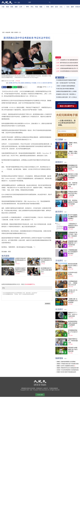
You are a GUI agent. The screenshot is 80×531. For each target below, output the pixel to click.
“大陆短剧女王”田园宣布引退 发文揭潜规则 (73, 225)
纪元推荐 (61, 77)
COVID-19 (39, 82)
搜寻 (49, 2)
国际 (16, 7)
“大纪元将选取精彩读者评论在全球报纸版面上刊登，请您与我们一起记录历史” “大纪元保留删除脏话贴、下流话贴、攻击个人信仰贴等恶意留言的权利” (27, 296)
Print (24, 87)
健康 (72, 7)
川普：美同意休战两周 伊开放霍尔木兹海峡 (73, 202)
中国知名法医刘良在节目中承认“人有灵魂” (72, 193)
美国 (7, 7)
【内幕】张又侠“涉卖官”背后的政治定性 (66, 372)
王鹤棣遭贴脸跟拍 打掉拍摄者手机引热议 (73, 251)
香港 (11, 7)
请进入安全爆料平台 (67, 106)
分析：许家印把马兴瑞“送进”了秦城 (72, 184)
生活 (68, 7)
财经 (52, 7)
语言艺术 (44, 82)
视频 (40, 7)
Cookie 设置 (40, 394)
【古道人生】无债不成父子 (72, 291)
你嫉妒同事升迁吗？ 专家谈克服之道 (73, 340)
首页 (3, 32)
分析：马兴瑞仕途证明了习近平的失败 (65, 82)
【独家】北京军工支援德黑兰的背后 (65, 365)
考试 (19, 82)
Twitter (9, 87)
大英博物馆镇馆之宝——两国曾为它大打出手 (72, 283)
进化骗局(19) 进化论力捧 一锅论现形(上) (66, 94)
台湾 (20, 7)
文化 (61, 7)
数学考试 (50, 82)
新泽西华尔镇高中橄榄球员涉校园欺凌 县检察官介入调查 (20, 270)
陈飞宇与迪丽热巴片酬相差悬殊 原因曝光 (72, 216)
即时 (27, 7)
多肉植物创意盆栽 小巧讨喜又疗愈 (73, 331)
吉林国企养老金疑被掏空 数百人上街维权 (66, 91)
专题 (36, 7)
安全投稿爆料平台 (30, 284)
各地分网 (8, 32)
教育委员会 (28, 82)
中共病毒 (33, 82)
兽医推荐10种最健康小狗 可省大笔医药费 (73, 349)
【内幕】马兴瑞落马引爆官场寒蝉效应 (65, 85)
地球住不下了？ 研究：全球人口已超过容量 (72, 314)
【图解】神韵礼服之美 (72, 143)
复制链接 (20, 87)
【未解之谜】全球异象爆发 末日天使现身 (73, 300)
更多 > (66, 77)
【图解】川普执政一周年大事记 (72, 152)
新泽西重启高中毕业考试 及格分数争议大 (46, 269)
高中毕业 (15, 82)
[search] (39, 2)
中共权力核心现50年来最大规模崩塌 (65, 88)
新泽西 (16, 32)
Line (14, 87)
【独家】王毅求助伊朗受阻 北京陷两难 (65, 361)
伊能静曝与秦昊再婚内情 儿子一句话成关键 (73, 243)
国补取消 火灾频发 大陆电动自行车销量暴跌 (73, 175)
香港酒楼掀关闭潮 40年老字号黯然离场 (73, 167)
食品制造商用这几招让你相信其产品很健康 (72, 323)
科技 (47, 7)
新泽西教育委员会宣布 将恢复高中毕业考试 (46, 260)
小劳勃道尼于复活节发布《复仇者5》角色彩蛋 (72, 234)
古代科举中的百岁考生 (72, 273)
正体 (15, 2)
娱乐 (56, 7)
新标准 (23, 82)
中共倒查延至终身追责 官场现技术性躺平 (66, 80)
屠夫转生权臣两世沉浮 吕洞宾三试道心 (73, 265)
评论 (32, 7)
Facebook (4, 87)
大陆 (3, 7)
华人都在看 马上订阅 (67, 135)
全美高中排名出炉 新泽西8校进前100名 (20, 260)
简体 (19, 2)
